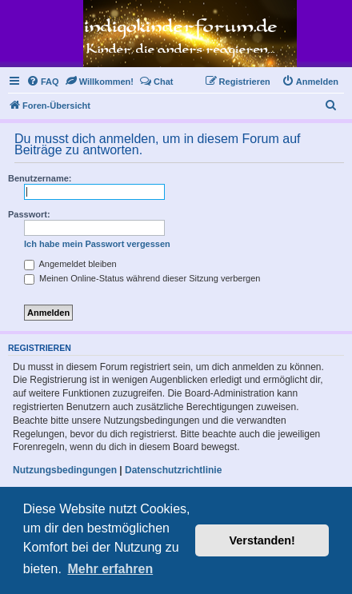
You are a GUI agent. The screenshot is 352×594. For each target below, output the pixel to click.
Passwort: (29, 214)
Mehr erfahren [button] (110, 569)
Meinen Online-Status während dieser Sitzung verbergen (142, 278)
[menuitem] (42, 81)
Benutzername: (39, 178)
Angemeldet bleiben (70, 264)
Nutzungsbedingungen (65, 470)
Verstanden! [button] (262, 540)
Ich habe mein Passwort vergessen (97, 244)
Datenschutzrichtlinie (173, 470)
